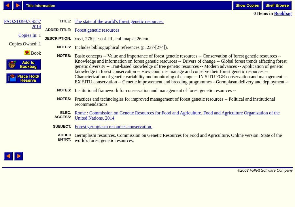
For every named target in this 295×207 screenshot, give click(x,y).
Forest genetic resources (97, 30)
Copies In (27, 35)
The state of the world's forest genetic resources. (119, 21)
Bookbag (283, 13)
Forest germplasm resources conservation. (113, 126)
